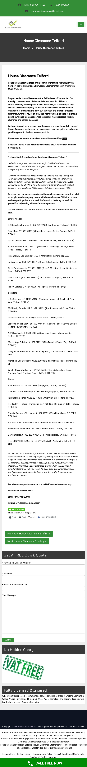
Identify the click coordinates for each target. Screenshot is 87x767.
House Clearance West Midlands (31, 748)
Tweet (31, 517)
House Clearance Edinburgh (14, 738)
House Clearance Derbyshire (60, 735)
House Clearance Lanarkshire (65, 738)
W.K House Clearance (23, 726)
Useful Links (78, 754)
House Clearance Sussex (75, 745)
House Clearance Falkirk (39, 738)
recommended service (36, 696)
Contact (20, 754)
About (28, 754)
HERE (64, 138)
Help (13, 754)
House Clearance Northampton (54, 742)
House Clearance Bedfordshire (43, 732)
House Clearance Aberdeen (15, 732)
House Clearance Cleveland (71, 732)
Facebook (35, 757)
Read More (34, 702)
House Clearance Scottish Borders (16, 745)
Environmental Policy (42, 754)
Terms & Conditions (63, 754)
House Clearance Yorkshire (59, 748)
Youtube (53, 757)
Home (26, 48)
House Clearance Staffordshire (48, 745)
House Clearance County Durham (29, 735)
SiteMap (6, 754)
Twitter (44, 757)
